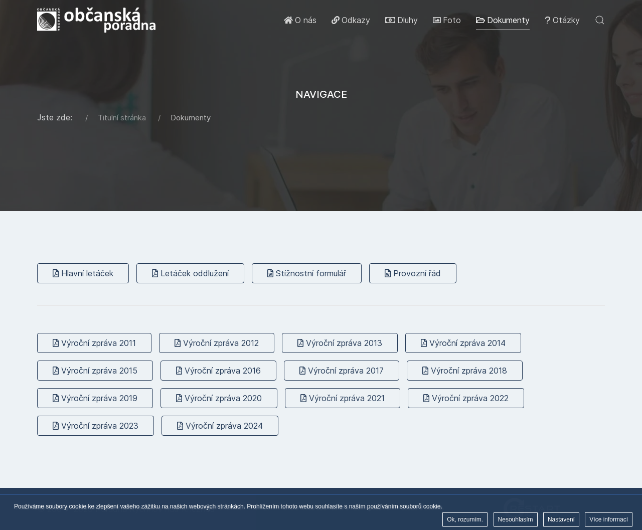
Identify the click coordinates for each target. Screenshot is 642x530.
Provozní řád (413, 273)
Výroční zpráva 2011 (94, 343)
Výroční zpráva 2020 (219, 398)
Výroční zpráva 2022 (466, 398)
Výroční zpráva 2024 (220, 426)
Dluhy (401, 20)
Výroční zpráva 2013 (339, 343)
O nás (300, 20)
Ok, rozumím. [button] (465, 520)
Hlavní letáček (83, 273)
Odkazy (351, 20)
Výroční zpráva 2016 (218, 371)
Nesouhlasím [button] (515, 520)
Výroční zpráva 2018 (464, 371)
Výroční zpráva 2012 (217, 343)
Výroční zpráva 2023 (95, 426)
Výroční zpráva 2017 (341, 371)
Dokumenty (503, 20)
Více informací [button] (608, 520)
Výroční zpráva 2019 (95, 398)
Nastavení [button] (561, 520)
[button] (600, 20)
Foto (447, 20)
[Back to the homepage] (96, 20)
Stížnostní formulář (306, 273)
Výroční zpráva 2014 (463, 343)
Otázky (562, 20)
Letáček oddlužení (190, 273)
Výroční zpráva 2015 (95, 371)
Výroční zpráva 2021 (342, 398)
